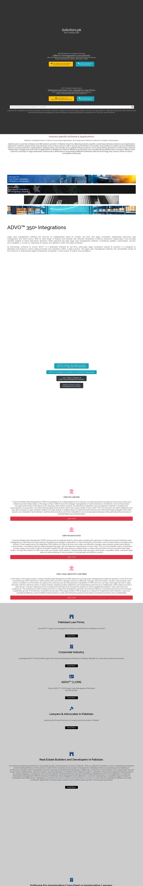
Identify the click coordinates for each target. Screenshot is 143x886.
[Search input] (71, 63)
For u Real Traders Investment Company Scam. (121, 850)
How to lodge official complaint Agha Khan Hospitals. (122, 838)
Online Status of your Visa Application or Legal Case (120, 842)
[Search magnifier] (132, 63)
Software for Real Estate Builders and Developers (119, 846)
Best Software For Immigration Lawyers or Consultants (122, 854)
